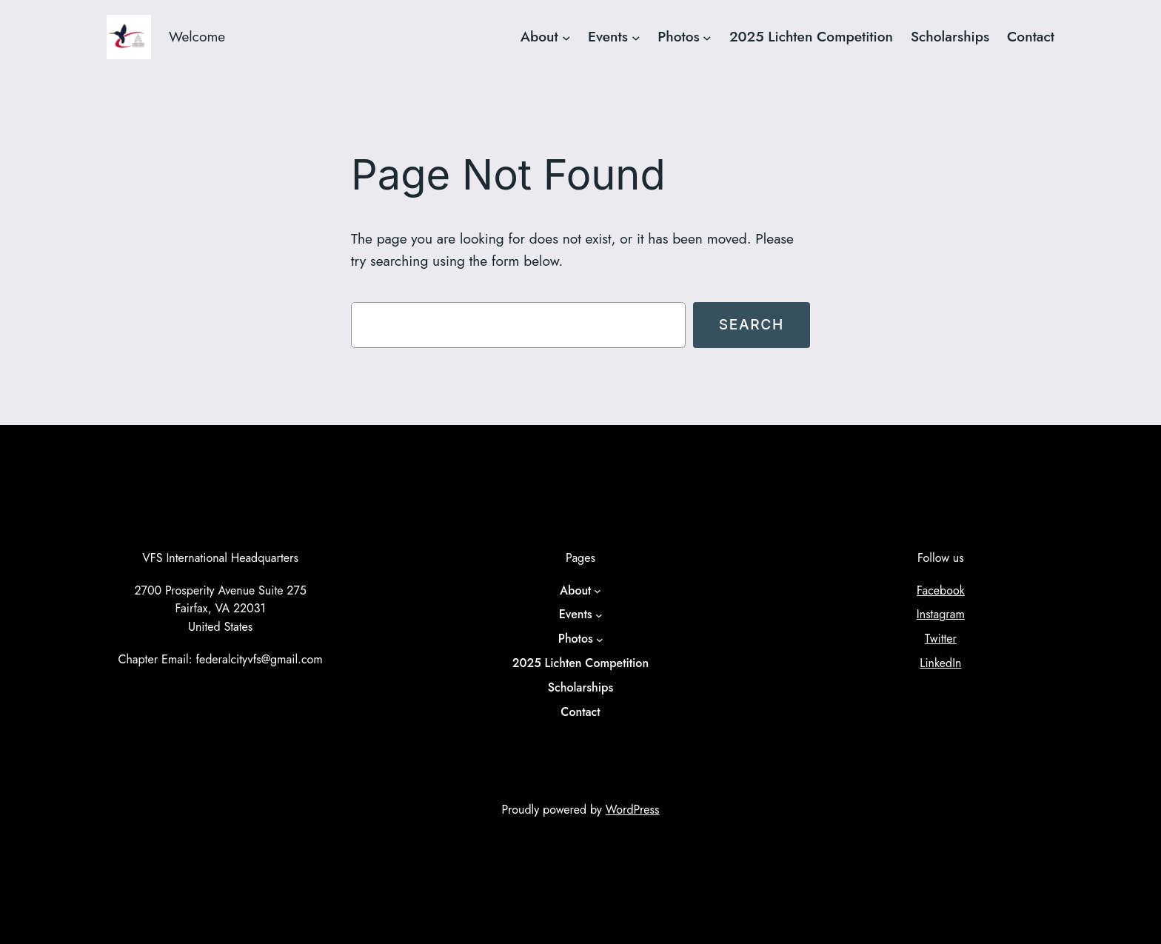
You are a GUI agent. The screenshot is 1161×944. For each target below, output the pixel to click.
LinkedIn (940, 663)
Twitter (941, 638)
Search (751, 324)
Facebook (941, 590)
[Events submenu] (636, 37)
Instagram (941, 614)
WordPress (633, 809)
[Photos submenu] (707, 37)
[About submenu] (566, 37)
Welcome (197, 36)
